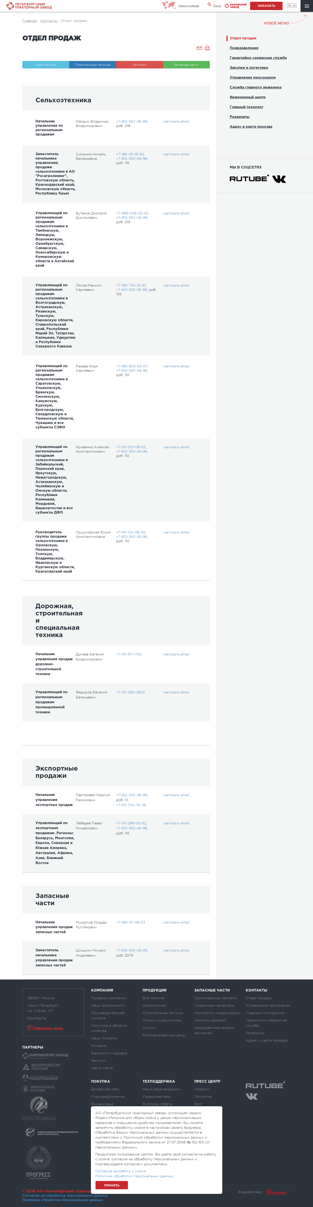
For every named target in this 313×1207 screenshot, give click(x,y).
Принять (111, 1185)
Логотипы (203, 1097)
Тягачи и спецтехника (162, 1020)
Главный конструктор (265, 1013)
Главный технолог (246, 107)
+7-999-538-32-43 (132, 213)
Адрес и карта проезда (251, 127)
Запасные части (186, 64)
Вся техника (153, 998)
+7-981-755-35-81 (131, 285)
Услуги (149, 1028)
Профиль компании (108, 998)
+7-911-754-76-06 (131, 805)
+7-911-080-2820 (130, 692)
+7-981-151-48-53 (130, 922)
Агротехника (154, 1005)
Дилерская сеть (105, 1089)
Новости (201, 1089)
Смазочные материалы (214, 1005)
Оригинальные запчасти (215, 998)
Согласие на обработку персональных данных (65, 1195)
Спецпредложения (107, 1097)
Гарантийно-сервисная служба (258, 58)
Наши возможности (108, 1005)
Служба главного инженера (255, 87)
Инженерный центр (248, 97)
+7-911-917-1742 (129, 654)
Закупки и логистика (249, 67)
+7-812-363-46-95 (131, 950)
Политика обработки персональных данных (62, 1200)
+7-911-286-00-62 (131, 823)
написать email (176, 121)
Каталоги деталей (210, 1020)
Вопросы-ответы (158, 1104)
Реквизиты (239, 117)
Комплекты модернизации (217, 1013)
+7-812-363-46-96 (131, 121)
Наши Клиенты (104, 1038)
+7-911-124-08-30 (130, 532)
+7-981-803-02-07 (131, 366)
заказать (266, 6)
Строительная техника (92, 64)
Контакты (36, 1018)
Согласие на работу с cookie (120, 1171)
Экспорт (139, 64)
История (98, 1046)
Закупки (98, 1061)
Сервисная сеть (156, 1097)
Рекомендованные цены (164, 1035)
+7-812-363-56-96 (131, 290)
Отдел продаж (243, 38)
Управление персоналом (253, 77)
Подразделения (244, 48)
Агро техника (45, 64)
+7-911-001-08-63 (131, 447)
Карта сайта (102, 1068)
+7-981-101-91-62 (130, 154)
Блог (198, 1104)
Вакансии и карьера (109, 1053)
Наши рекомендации (161, 1089)
